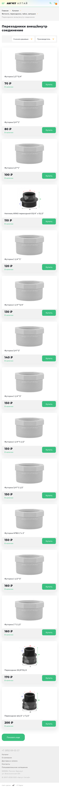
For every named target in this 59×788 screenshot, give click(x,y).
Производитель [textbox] (43, 39)
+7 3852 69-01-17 (10, 750)
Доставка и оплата (9, 761)
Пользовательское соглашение (15, 767)
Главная (5, 11)
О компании (7, 758)
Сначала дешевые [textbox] (20, 39)
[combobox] (23, 39)
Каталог (15, 11)
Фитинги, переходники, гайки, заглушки (19, 14)
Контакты (6, 764)
